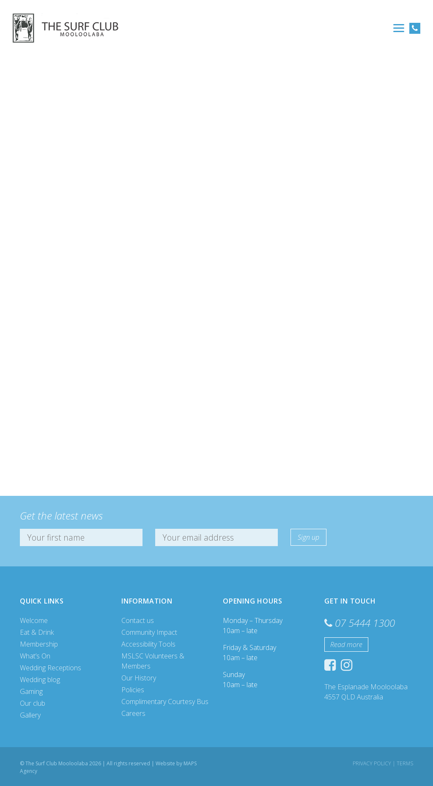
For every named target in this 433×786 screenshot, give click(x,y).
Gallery (30, 715)
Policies (132, 689)
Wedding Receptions (50, 667)
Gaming (31, 691)
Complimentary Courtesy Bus (164, 701)
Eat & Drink (37, 632)
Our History (138, 678)
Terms (405, 763)
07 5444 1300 (365, 623)
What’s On (35, 656)
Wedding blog (40, 679)
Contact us (137, 620)
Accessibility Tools (148, 644)
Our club (32, 703)
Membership (39, 644)
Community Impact (149, 632)
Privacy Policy (372, 763)
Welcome (34, 620)
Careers (133, 713)
